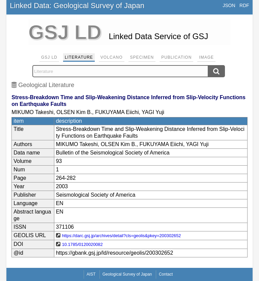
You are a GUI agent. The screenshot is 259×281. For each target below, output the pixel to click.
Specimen (142, 57)
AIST (91, 274)
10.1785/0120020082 (82, 244)
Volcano (111, 57)
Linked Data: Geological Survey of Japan (77, 5)
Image (206, 57)
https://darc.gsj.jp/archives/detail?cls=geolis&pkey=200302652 (121, 235)
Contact (166, 274)
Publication (176, 57)
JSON (229, 5)
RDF (244, 5)
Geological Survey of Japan (127, 274)
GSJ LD (49, 57)
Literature (79, 57)
